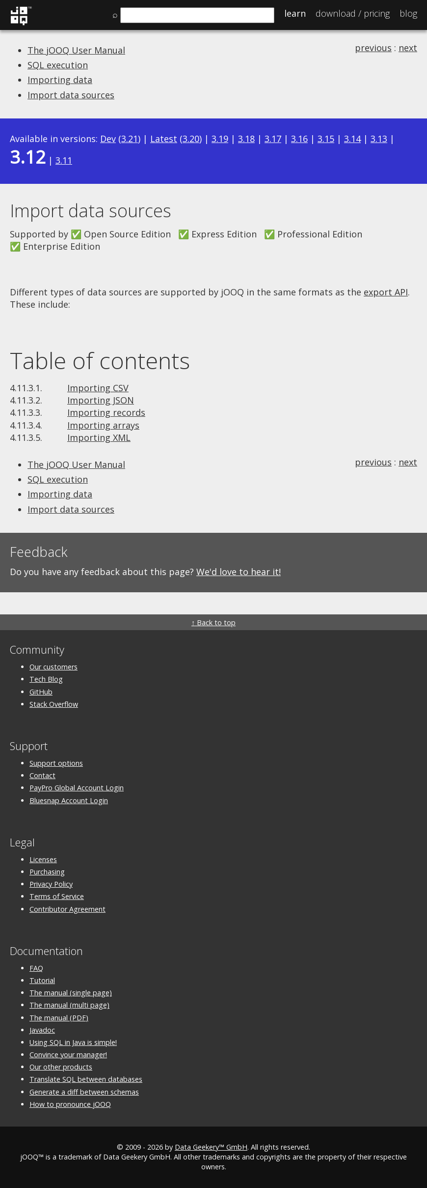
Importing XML (99, 437)
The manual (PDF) (58, 1017)
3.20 (191, 139)
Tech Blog (46, 679)
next (408, 48)
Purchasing (47, 871)
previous (373, 48)
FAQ (36, 968)
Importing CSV (98, 388)
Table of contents (100, 360)
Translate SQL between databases (85, 1079)
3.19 (220, 139)
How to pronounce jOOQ (70, 1104)
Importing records (106, 412)
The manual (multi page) (69, 1005)
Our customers (53, 666)
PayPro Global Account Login (76, 787)
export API (386, 292)
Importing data (59, 80)
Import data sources (70, 95)
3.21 (129, 139)
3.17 (273, 139)
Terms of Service (56, 896)
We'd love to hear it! (238, 572)
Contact (42, 775)
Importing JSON (100, 400)
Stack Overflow (53, 704)
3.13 (379, 139)
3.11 (63, 160)
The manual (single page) (70, 992)
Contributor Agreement (67, 909)
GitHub (41, 691)
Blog (408, 13)
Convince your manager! (68, 1054)
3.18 (246, 139)
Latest (163, 139)
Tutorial (42, 980)
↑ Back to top (213, 622)
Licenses (43, 859)
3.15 (326, 139)
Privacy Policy (51, 884)
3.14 (352, 139)
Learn (295, 13)
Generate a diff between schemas (84, 1092)
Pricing (353, 13)
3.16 (299, 139)
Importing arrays (103, 425)
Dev (108, 139)
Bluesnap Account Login (68, 800)
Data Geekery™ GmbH (211, 1147)
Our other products (60, 1067)
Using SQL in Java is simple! (73, 1042)
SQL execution (57, 65)
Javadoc (42, 1030)
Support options (56, 763)
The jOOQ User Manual (76, 50)
